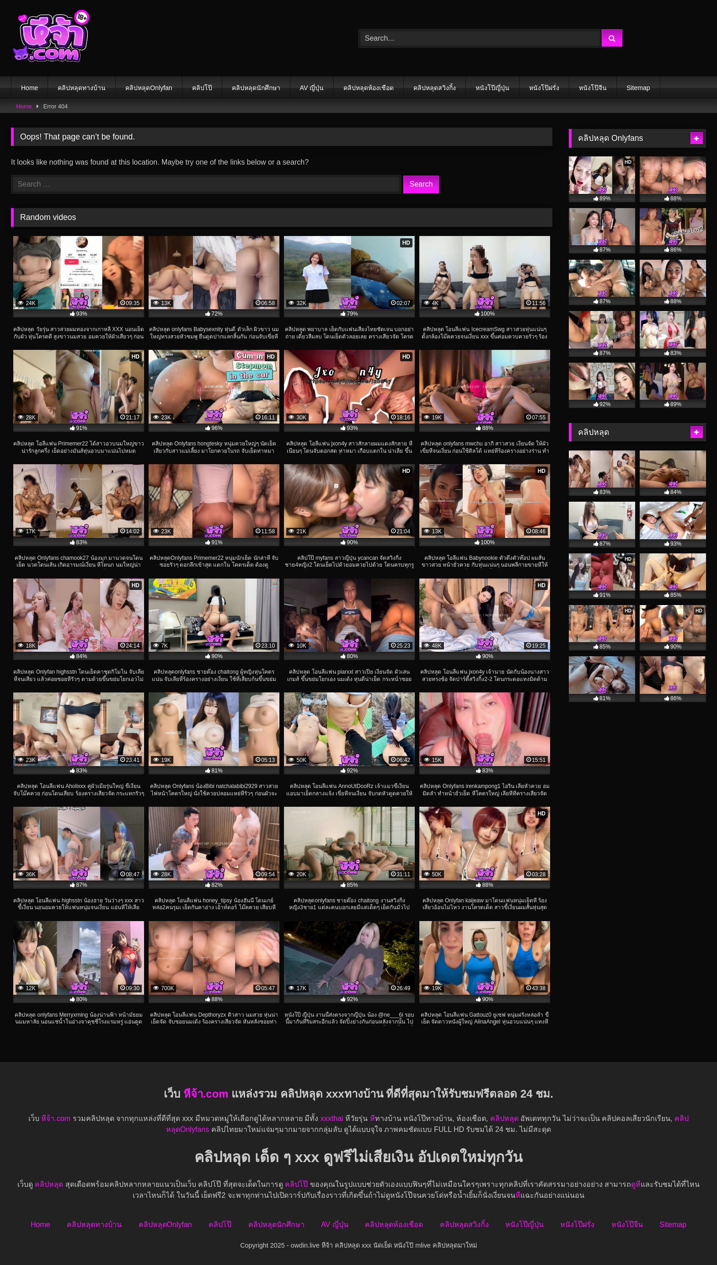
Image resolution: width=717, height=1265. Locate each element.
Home (29, 87)
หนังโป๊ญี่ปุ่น (492, 87)
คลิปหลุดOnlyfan (148, 87)
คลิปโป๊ (202, 87)
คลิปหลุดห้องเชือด (368, 87)
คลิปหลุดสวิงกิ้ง (434, 87)
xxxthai (332, 1118)
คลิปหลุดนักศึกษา (256, 87)
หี (372, 1118)
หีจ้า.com (206, 1094)
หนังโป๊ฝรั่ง (544, 87)
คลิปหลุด (504, 1118)
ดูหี (636, 1184)
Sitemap (638, 87)
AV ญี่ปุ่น (312, 87)
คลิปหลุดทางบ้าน (82, 87)
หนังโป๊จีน (593, 87)
